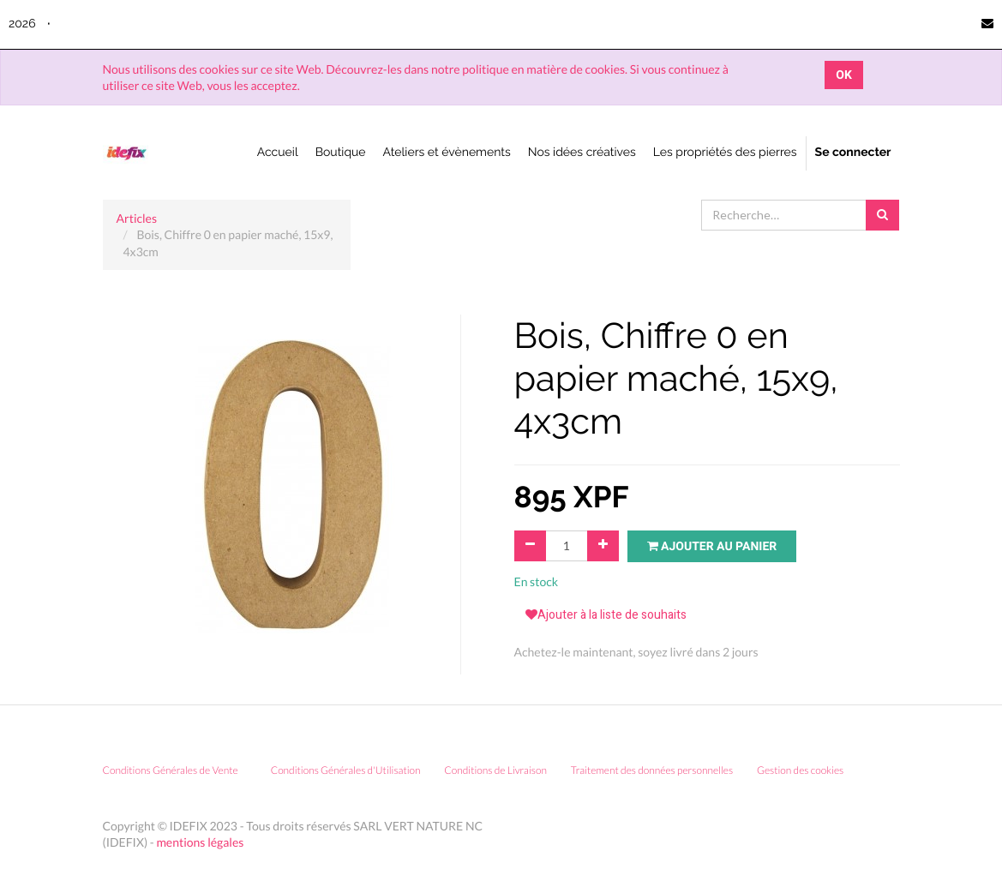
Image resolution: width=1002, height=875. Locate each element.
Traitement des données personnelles (651, 770)
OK (844, 75)
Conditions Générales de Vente (170, 770)
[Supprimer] (530, 545)
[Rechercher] (882, 215)
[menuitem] (278, 153)
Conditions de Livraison (495, 770)
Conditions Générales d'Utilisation (346, 770)
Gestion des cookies (806, 770)
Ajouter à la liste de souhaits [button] (606, 615)
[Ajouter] (603, 545)
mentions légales (199, 842)
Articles (137, 218)
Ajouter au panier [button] (712, 546)
